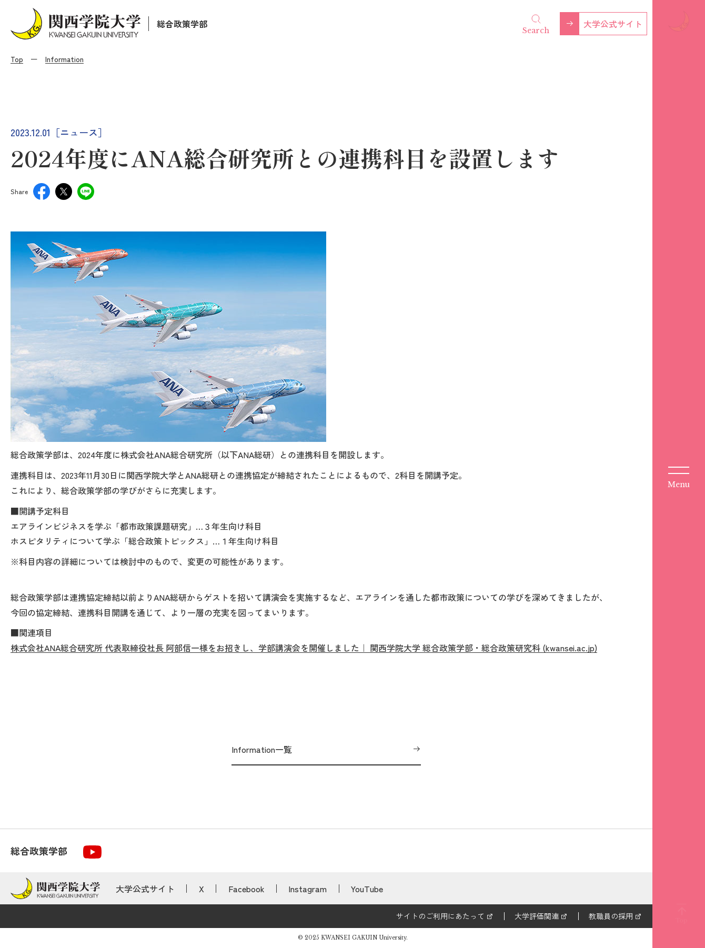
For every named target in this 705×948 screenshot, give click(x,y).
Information (64, 59)
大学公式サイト (612, 23)
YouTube (367, 888)
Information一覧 (261, 749)
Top (17, 59)
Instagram (307, 888)
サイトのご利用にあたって (440, 916)
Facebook (246, 888)
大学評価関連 (537, 916)
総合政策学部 (182, 23)
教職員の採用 (611, 916)
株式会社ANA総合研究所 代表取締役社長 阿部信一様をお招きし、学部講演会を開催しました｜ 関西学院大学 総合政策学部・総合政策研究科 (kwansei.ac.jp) (304, 647)
